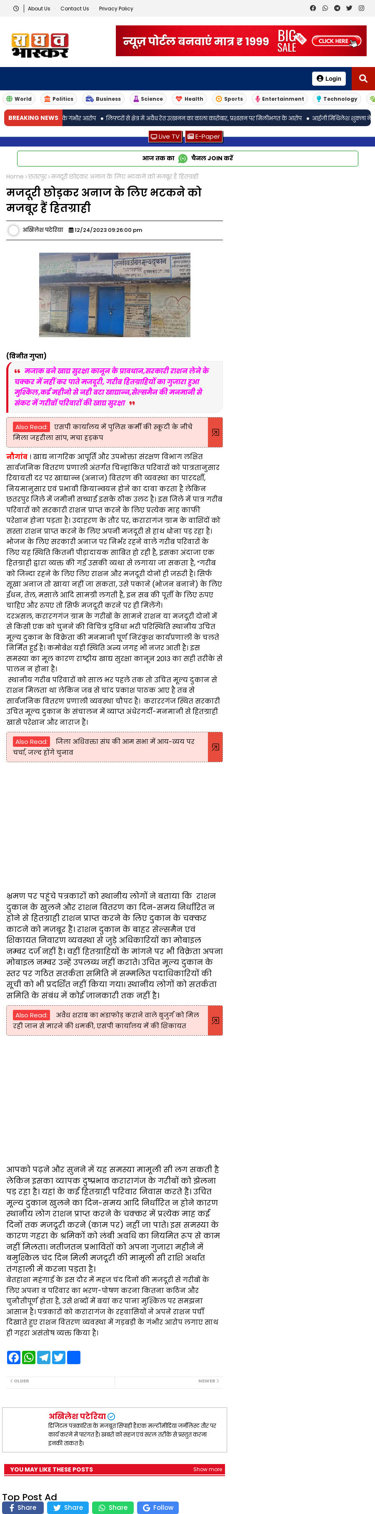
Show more (207, 1469)
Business (103, 98)
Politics (58, 98)
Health (189, 98)
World (19, 98)
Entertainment (279, 98)
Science (148, 98)
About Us (40, 8)
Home (15, 177)
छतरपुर (37, 177)
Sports (229, 98)
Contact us (75, 8)
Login (329, 78)
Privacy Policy (116, 8)
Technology (337, 98)
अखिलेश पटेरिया (77, 1416)
